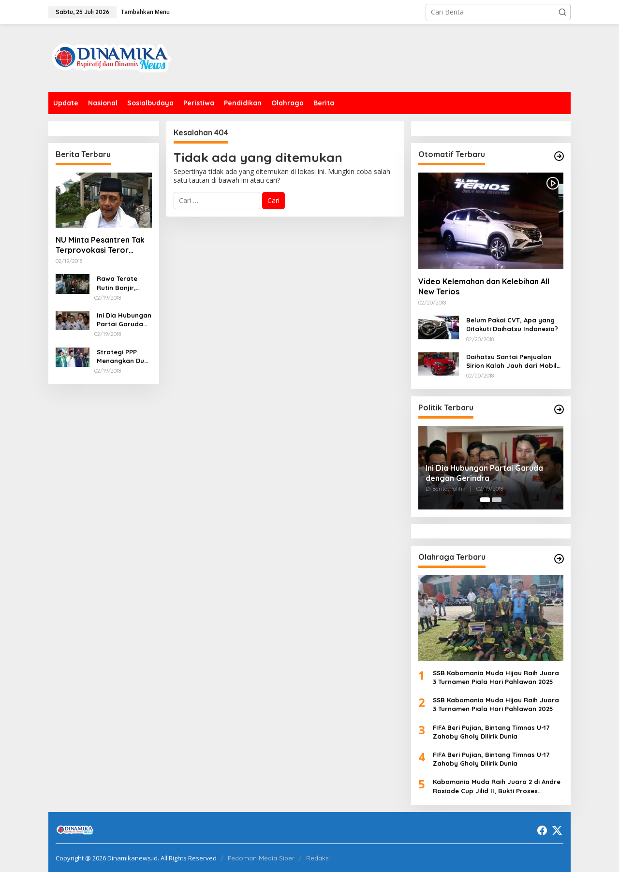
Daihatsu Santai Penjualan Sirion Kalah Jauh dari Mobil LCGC (511, 361)
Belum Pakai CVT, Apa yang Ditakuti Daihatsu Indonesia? (512, 324)
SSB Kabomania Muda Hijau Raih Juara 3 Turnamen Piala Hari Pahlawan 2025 (496, 677)
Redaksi (318, 858)
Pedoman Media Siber (261, 858)
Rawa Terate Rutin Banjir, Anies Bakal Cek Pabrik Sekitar (122, 283)
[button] (562, 12)
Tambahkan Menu (145, 12)
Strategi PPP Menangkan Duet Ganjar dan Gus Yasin (124, 356)
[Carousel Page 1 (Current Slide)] (485, 499)
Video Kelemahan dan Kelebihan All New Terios (483, 286)
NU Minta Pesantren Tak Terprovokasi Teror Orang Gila (100, 245)
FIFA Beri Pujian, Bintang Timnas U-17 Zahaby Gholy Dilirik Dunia (491, 732)
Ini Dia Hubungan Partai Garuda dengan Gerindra (124, 319)
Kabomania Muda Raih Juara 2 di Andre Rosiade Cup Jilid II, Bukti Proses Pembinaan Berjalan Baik (496, 786)
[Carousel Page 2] (496, 499)
